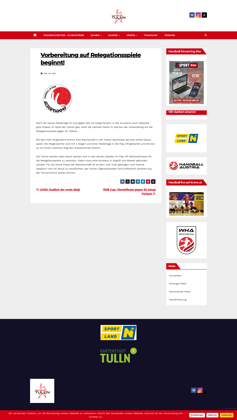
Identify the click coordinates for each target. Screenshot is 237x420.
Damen (95, 35)
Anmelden (175, 275)
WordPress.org (178, 299)
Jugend (113, 35)
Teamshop (151, 35)
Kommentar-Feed (179, 291)
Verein (131, 35)
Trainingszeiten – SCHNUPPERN (63, 35)
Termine (169, 35)
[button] (206, 35)
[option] (186, 138)
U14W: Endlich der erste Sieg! (58, 189)
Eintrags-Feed (177, 283)
